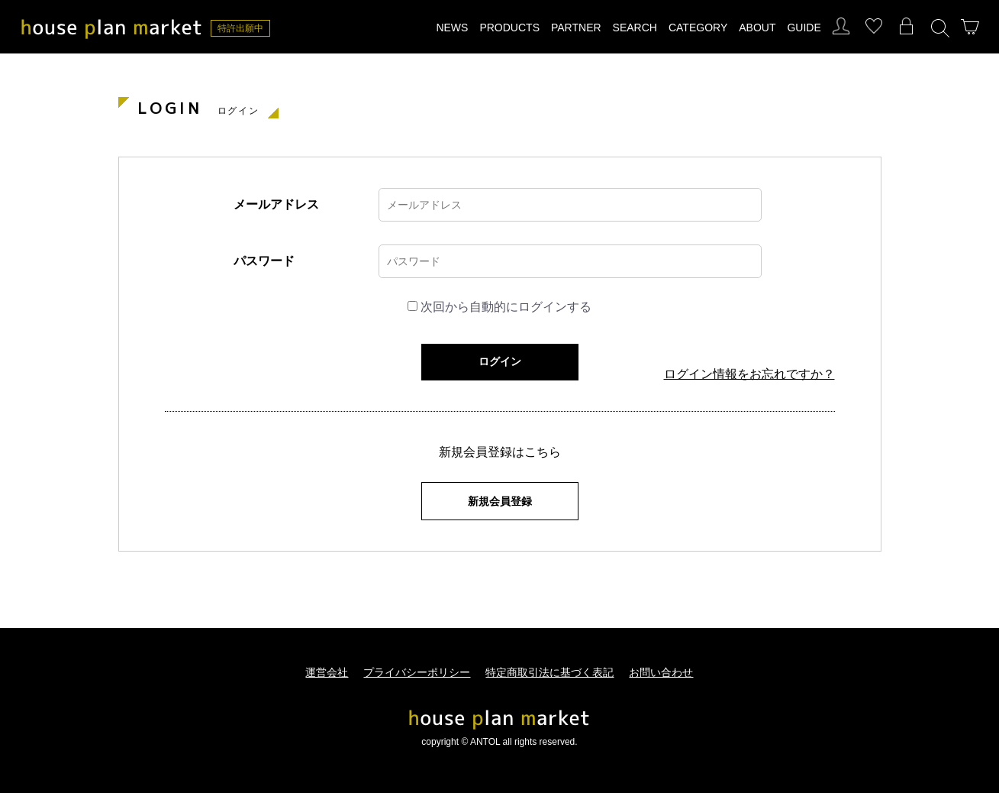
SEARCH (635, 27)
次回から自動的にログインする (506, 306)
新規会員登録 (500, 501)
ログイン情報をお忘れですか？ (749, 374)
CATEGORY (698, 27)
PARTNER (576, 27)
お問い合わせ (661, 672)
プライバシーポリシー (416, 672)
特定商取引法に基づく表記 (549, 672)
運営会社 (326, 672)
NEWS (452, 27)
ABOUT (757, 27)
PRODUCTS (509, 27)
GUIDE (803, 27)
